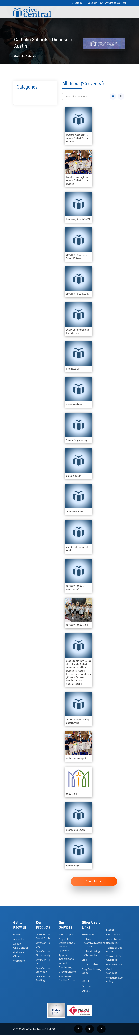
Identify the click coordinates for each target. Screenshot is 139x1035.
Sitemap (87, 986)
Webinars (19, 960)
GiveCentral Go (43, 961)
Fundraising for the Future (67, 978)
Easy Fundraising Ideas (91, 971)
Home (17, 934)
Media (110, 930)
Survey (86, 990)
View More (94, 881)
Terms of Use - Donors (115, 949)
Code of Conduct (111, 971)
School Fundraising (65, 965)
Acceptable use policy (113, 941)
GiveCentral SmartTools (43, 936)
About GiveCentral (20, 946)
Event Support (67, 934)
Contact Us (113, 934)
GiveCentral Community (43, 953)
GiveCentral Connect (43, 970)
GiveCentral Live (43, 944)
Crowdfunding (67, 972)
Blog (84, 959)
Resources (88, 934)
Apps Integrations (66, 956)
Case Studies (90, 964)
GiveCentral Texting (43, 978)
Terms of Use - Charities (115, 957)
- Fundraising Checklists (92, 953)
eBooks (86, 981)
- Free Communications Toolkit (94, 943)
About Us (18, 939)
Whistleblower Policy (114, 979)
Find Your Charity (18, 954)
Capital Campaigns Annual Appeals (67, 945)
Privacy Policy (114, 964)
